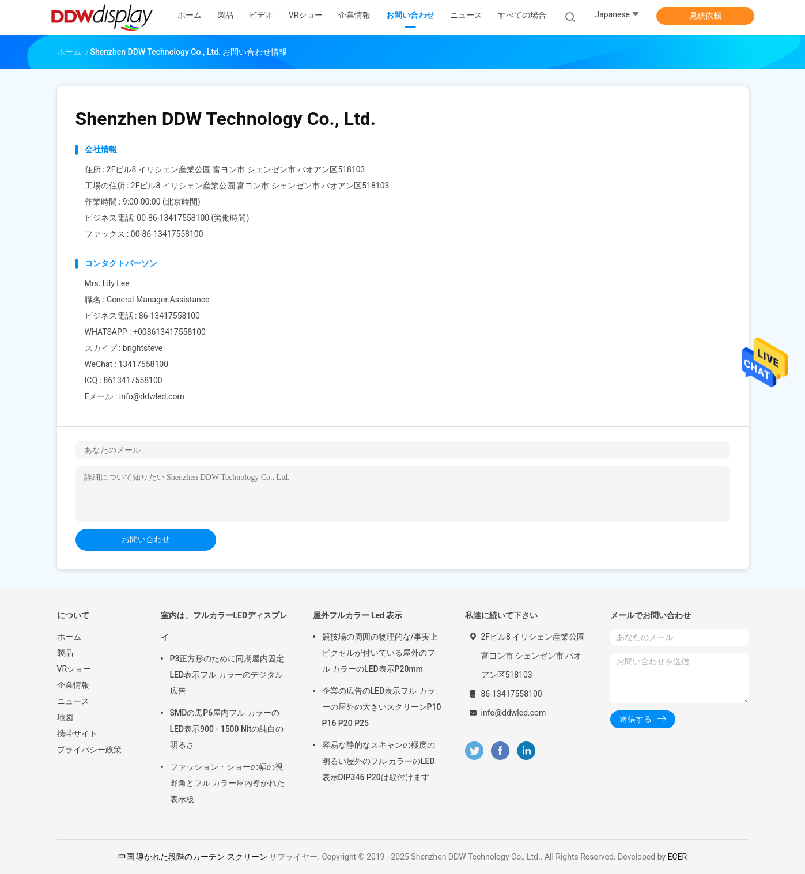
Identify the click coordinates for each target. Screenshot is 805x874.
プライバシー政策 (89, 749)
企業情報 (73, 685)
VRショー (74, 669)
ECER (677, 856)
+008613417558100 (169, 331)
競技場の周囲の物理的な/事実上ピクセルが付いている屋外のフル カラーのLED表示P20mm (380, 653)
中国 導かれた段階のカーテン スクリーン (192, 856)
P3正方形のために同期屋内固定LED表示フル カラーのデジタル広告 (227, 674)
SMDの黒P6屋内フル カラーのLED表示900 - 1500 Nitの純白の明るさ (227, 729)
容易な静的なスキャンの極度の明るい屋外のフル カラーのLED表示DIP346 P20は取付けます (378, 761)
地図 (65, 717)
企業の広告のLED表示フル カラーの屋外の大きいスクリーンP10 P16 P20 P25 (381, 707)
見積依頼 (705, 15)
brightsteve (142, 348)
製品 (65, 652)
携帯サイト (77, 733)
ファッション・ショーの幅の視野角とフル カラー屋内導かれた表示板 (227, 783)
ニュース (73, 701)
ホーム (69, 636)
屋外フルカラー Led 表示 (358, 615)
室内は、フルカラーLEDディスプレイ (224, 626)
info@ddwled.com (151, 396)
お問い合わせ (146, 539)
